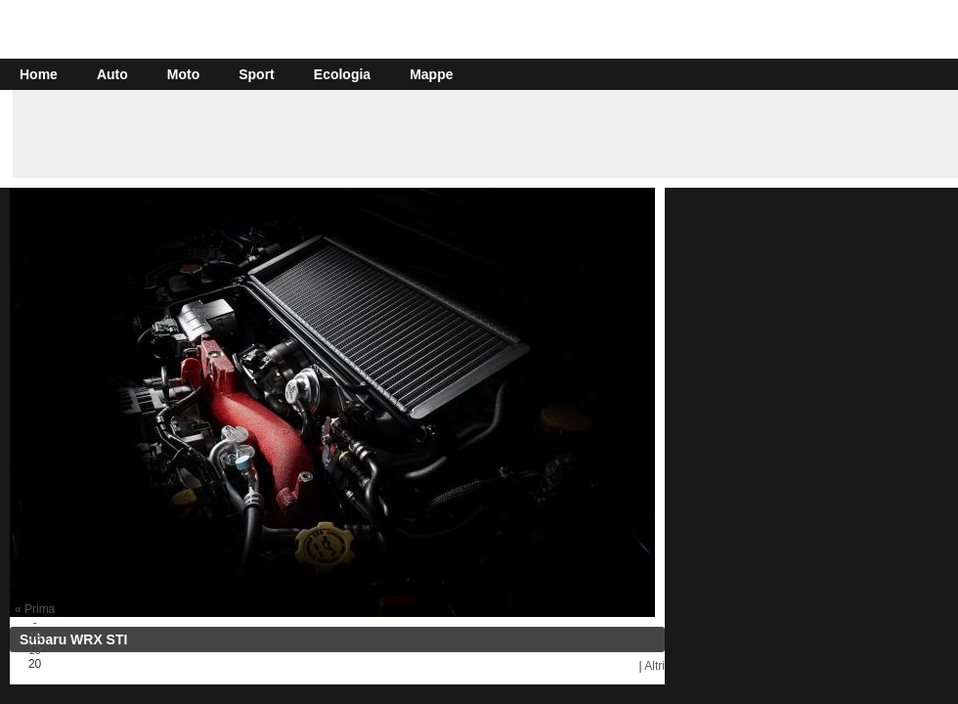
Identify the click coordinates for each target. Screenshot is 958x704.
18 (34, 636)
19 (34, 650)
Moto (183, 74)
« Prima (35, 609)
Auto (112, 74)
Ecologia (342, 74)
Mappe (431, 74)
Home (39, 74)
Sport (257, 74)
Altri (654, 666)
